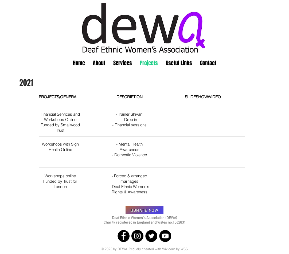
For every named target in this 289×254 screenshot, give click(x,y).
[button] (99, 63)
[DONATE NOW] (144, 210)
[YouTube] (165, 236)
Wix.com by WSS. (175, 249)
